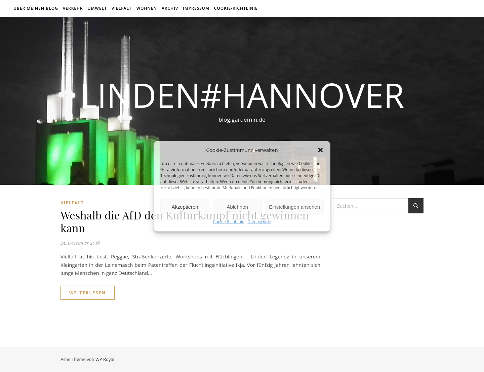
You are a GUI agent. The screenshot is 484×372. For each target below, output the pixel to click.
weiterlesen (87, 293)
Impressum (196, 8)
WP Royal (104, 359)
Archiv (170, 8)
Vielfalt (122, 8)
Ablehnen (237, 207)
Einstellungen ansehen (294, 207)
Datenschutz (259, 222)
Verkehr (73, 8)
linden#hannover (242, 95)
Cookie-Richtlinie (228, 222)
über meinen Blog (35, 8)
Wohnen (146, 8)
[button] (320, 150)
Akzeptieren (184, 207)
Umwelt (97, 8)
